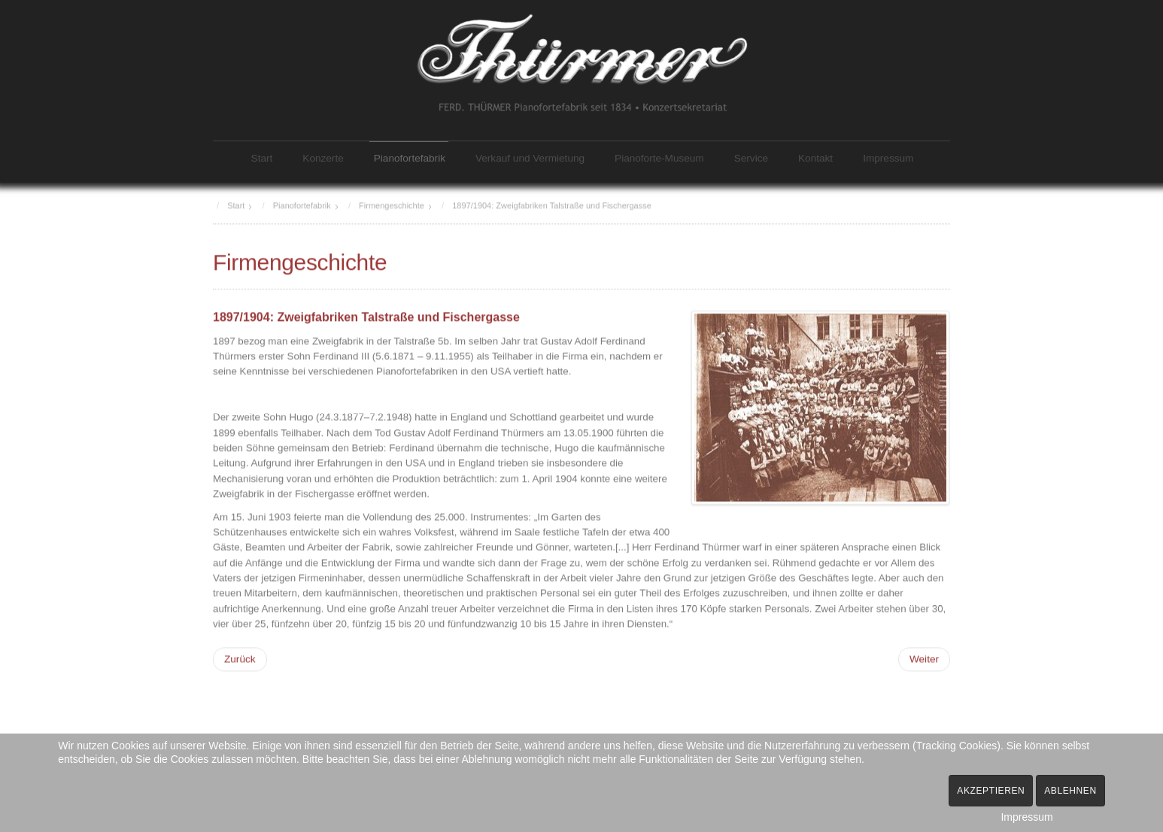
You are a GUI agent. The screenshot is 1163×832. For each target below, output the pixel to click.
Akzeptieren (991, 790)
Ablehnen (1070, 790)
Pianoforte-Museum (659, 158)
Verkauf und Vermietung (530, 158)
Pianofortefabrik (409, 158)
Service (751, 158)
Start (262, 158)
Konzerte (322, 158)
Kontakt (815, 158)
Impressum (888, 158)
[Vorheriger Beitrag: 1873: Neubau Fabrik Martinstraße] (240, 658)
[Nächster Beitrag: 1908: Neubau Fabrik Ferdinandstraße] (924, 658)
